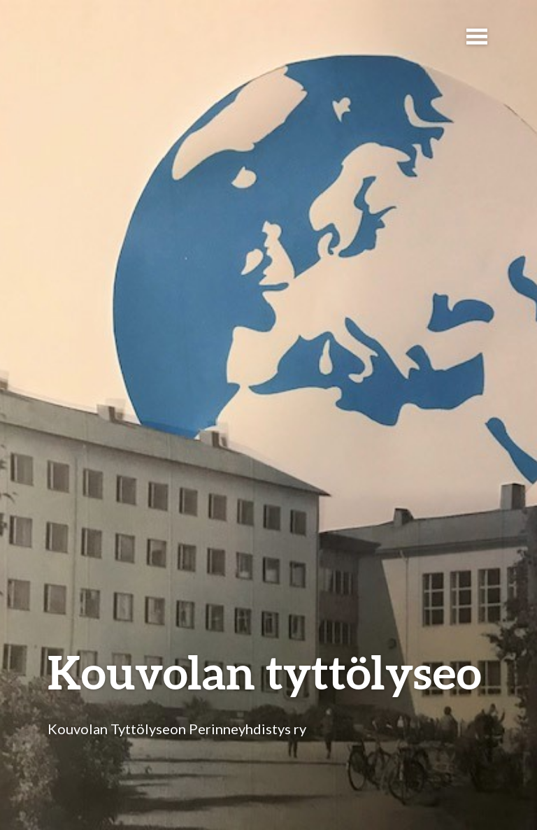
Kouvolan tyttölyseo (265, 671)
